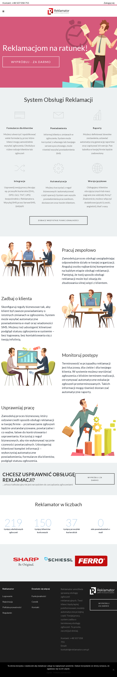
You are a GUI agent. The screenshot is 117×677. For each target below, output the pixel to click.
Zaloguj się (109, 2)
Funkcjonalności (39, 596)
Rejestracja (7, 601)
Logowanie (7, 596)
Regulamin (7, 613)
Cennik (35, 601)
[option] (26, 562)
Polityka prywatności (11, 607)
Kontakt (35, 607)
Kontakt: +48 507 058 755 (15, 2)
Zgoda (49, 672)
